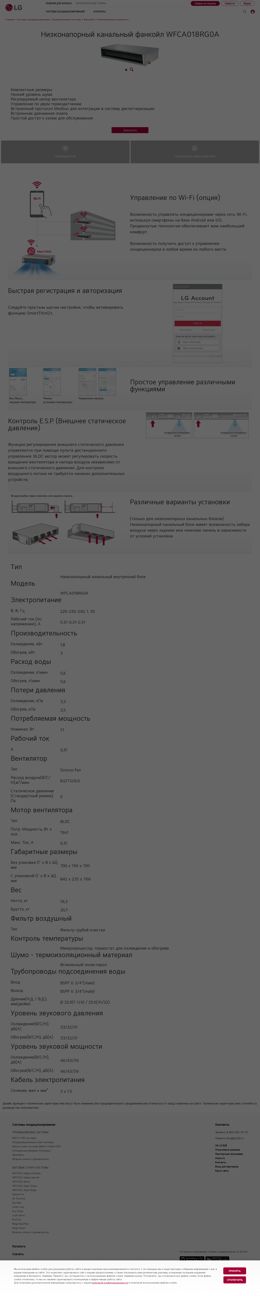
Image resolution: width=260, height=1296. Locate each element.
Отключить (235, 1279)
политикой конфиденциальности (110, 1282)
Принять (235, 1271)
